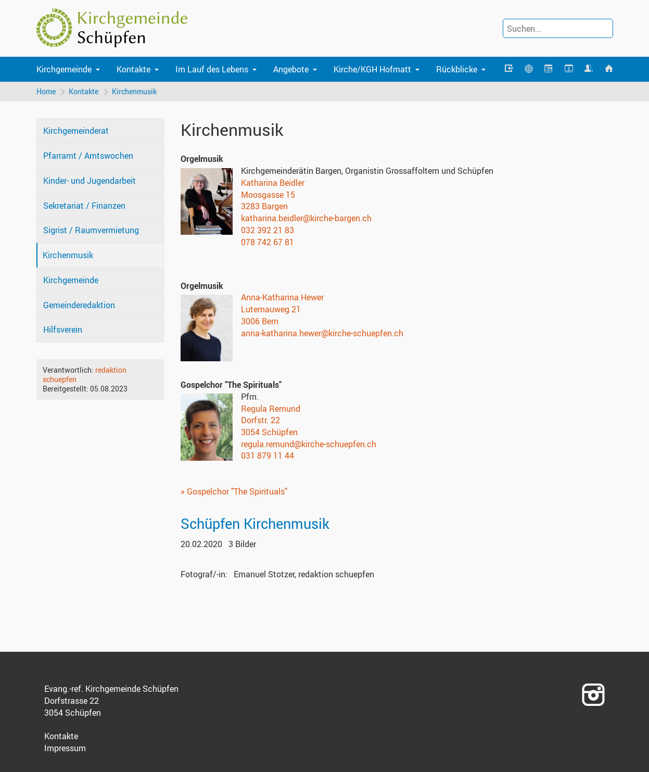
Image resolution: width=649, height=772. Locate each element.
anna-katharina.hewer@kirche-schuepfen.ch (322, 333)
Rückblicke (456, 69)
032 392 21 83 (267, 230)
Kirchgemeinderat (76, 131)
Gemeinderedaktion (79, 305)
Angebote (291, 69)
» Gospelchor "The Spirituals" (234, 491)
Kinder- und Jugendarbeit (89, 180)
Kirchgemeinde (64, 69)
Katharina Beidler (272, 182)
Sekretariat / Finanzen (84, 205)
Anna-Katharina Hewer (282, 297)
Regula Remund (270, 408)
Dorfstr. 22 (260, 420)
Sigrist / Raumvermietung (91, 230)
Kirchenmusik (134, 91)
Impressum (65, 748)
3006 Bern (259, 321)
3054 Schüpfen (269, 432)
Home (46, 91)
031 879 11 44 (267, 456)
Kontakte (133, 69)
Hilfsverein (62, 330)
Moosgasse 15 (268, 194)
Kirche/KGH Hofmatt (372, 69)
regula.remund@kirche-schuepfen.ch (308, 444)
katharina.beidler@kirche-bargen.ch (306, 218)
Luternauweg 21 (271, 309)
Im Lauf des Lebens (211, 69)
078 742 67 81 (267, 242)
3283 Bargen (264, 206)
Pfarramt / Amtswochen (88, 156)
